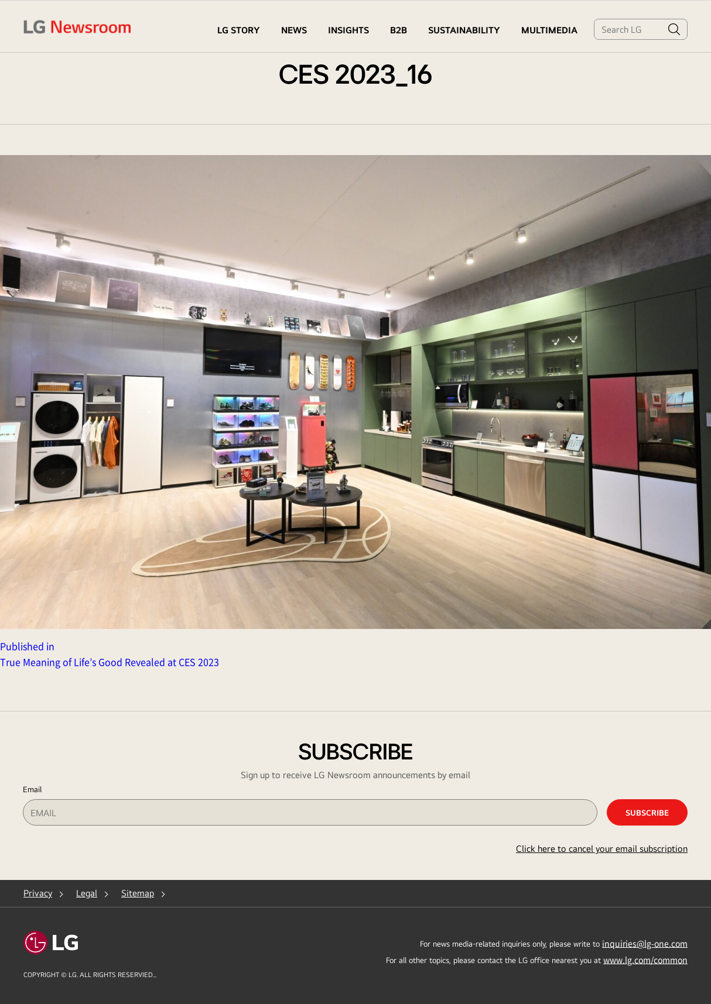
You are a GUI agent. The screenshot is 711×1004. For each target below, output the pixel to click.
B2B (398, 30)
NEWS (294, 30)
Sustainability (464, 30)
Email (32, 789)
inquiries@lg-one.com (645, 943)
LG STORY (238, 30)
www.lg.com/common (645, 959)
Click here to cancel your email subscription (602, 848)
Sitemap (137, 893)
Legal (86, 893)
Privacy (37, 893)
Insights (348, 30)
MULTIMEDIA (549, 30)
